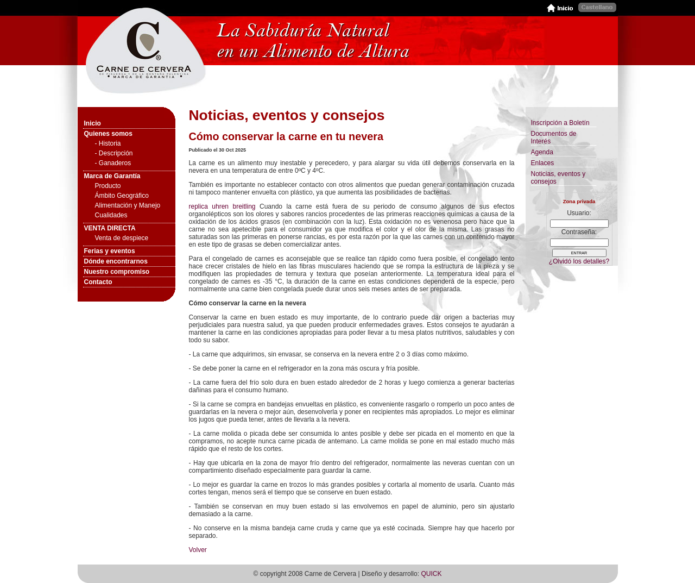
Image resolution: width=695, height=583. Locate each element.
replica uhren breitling (222, 206)
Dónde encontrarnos (116, 261)
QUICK (431, 574)
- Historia (108, 143)
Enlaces (542, 163)
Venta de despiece (122, 238)
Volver (198, 550)
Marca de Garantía (112, 176)
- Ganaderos (113, 163)
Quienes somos (108, 133)
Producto (108, 186)
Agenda (542, 152)
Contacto (98, 282)
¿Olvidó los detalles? (579, 261)
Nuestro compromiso (117, 271)
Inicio (92, 123)
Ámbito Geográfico (122, 195)
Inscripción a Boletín (560, 123)
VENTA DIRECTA (110, 228)
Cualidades (111, 215)
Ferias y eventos (109, 251)
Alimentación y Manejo (128, 205)
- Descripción (114, 153)
